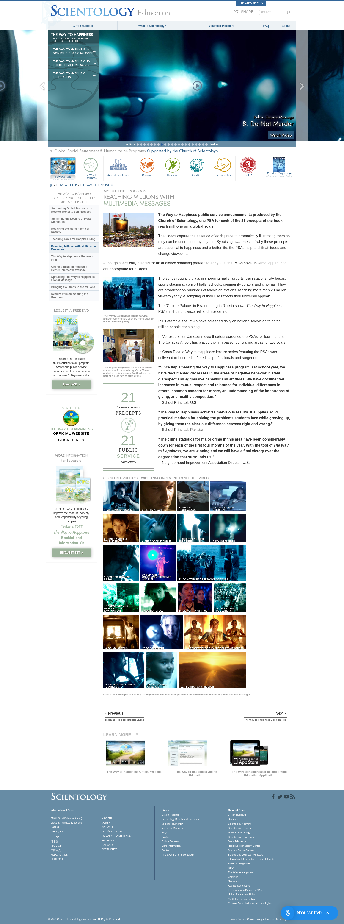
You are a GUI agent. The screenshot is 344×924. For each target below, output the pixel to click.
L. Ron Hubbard (82, 26)
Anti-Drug (197, 166)
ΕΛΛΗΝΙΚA (107, 840)
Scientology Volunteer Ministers (245, 854)
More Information (171, 845)
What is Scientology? (152, 26)
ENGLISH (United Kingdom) (66, 822)
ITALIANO (107, 844)
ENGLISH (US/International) (66, 818)
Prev (132, 144)
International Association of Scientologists (251, 859)
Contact (166, 850)
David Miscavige (237, 841)
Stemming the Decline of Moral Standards (71, 220)
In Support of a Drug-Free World (246, 890)
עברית (55, 836)
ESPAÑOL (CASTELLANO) (116, 836)
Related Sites (252, 3)
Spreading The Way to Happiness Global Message (73, 278)
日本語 (54, 841)
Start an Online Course (241, 850)
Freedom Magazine (279, 174)
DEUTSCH (57, 859)
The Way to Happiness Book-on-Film (72, 258)
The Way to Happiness (90, 167)
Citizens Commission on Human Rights (250, 903)
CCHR (248, 166)
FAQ (266, 26)
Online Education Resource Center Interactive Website (69, 268)
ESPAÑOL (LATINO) (112, 831)
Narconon (172, 166)
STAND (232, 868)
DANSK (55, 827)
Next (212, 144)
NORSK (105, 822)
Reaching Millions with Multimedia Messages (73, 248)
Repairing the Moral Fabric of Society (70, 230)
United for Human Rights (242, 894)
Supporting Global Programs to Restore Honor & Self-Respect (71, 210)
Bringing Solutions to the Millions (73, 287)
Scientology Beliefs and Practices (180, 819)
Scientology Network (239, 823)
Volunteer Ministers (221, 26)
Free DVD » (71, 384)
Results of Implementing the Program (69, 296)
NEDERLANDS (59, 854)
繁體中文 (56, 850)
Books (286, 26)
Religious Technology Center (244, 845)
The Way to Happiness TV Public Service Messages (71, 63)
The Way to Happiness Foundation (69, 75)
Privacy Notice (237, 919)
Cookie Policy (254, 919)
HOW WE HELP (66, 185)
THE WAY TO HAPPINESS (96, 185)
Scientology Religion (239, 828)
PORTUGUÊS (109, 849)
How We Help (63, 177)
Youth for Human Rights (241, 899)
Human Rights (222, 166)
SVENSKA (107, 827)
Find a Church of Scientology (178, 854)
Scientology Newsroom (241, 837)
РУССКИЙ (57, 845)
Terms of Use (272, 919)
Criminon (147, 166)
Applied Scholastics (118, 166)
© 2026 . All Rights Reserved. (84, 919)
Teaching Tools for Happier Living (73, 239)
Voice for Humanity (172, 823)
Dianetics (233, 819)
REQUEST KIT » (71, 552)
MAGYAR (106, 818)
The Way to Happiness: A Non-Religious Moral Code (73, 51)
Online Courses (170, 841)
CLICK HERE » (71, 440)
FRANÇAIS (57, 831)
